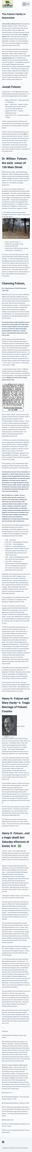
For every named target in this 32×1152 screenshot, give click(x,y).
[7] (2, 802)
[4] (10, 178)
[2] (21, 108)
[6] (8, 659)
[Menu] (26, 4)
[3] (2, 1065)
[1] (13, 58)
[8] (19, 846)
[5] (20, 455)
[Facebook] (3, 1142)
